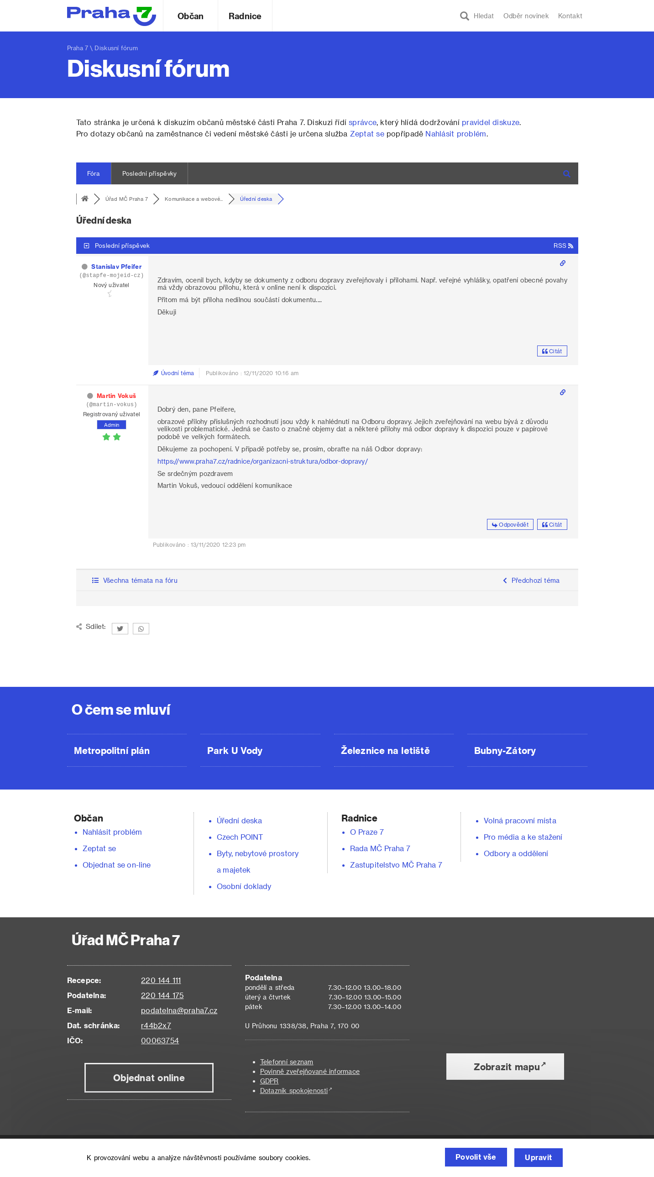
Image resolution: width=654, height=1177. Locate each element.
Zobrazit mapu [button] (507, 1066)
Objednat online (149, 1077)
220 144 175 (162, 995)
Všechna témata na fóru (135, 580)
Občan (190, 16)
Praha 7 (78, 47)
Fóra (93, 173)
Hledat (477, 16)
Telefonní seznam (287, 1062)
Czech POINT (240, 836)
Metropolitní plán (112, 750)
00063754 (160, 1040)
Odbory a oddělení (516, 853)
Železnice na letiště (385, 750)
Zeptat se (367, 133)
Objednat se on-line (117, 864)
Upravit (537, 1157)
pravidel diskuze (490, 122)
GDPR (269, 1081)
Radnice (245, 16)
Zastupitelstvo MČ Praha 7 (396, 864)
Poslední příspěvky (149, 173)
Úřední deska (239, 820)
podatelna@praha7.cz (179, 1010)
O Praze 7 (367, 831)
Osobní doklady (244, 886)
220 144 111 (161, 980)
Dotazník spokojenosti (294, 1090)
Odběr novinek (526, 16)
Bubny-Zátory (505, 750)
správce (363, 122)
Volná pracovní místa (520, 820)
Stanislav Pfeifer (116, 266)
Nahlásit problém (455, 133)
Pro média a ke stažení (523, 836)
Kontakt (570, 16)
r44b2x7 (156, 1025)
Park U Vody (235, 750)
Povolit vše (471, 1157)
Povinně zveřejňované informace (310, 1071)
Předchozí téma (531, 580)
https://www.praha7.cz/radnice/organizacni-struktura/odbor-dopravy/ (262, 461)
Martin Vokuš (116, 395)
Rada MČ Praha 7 (380, 848)
